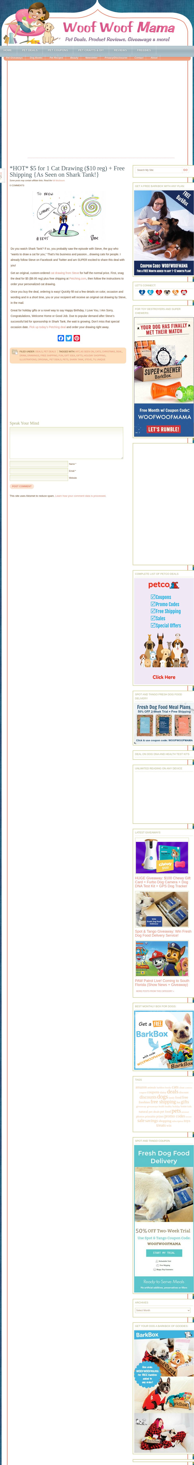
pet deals (55, 359)
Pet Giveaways (14, 57)
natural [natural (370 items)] (143, 1111)
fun (61, 355)
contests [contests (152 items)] (188, 1087)
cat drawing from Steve (65, 273)
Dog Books (36, 57)
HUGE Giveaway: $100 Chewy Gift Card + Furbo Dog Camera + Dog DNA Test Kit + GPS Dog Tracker (163, 882)
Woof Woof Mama (97, 23)
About (153, 57)
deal (119, 351)
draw (23, 355)
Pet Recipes (56, 57)
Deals (39, 351)
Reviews (120, 50)
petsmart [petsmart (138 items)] (185, 1112)
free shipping (48, 355)
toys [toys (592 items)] (187, 1121)
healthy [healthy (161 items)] (168, 1106)
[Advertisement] (47, 110)
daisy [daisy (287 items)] (163, 1092)
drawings (33, 355)
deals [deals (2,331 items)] (172, 1091)
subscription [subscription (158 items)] (177, 1121)
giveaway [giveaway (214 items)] (141, 1106)
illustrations (28, 359)
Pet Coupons (58, 50)
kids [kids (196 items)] (189, 1106)
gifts (79, 355)
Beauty (74, 57)
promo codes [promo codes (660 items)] (174, 1116)
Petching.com (77, 278)
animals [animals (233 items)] (151, 1087)
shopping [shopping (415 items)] (165, 1121)
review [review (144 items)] (189, 1116)
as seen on (87, 351)
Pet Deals (30, 50)
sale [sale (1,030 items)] (141, 1120)
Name (72, 464)
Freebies (144, 50)
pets (65, 359)
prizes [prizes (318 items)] (160, 1116)
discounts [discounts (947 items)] (148, 1097)
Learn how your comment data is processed (80, 495)
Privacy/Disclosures (116, 57)
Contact (139, 57)
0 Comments (17, 185)
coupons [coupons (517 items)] (153, 1092)
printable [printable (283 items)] (150, 1116)
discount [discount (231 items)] (183, 1092)
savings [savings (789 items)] (151, 1120)
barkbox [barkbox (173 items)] (161, 1087)
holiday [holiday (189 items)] (176, 1106)
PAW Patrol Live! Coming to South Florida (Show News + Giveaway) (162, 983)
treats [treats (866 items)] (161, 1125)
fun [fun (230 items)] (178, 1102)
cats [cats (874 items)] (175, 1086)
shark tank (76, 359)
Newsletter (91, 57)
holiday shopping (94, 355)
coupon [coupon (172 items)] (142, 1092)
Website (73, 478)
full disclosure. (59, 180)
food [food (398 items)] (178, 1097)
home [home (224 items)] (184, 1106)
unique (101, 359)
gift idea (69, 355)
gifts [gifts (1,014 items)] (185, 1101)
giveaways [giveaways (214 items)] (152, 1106)
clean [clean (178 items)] (181, 1087)
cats (98, 351)
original (43, 359)
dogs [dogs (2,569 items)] (162, 1096)
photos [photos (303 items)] (140, 1116)
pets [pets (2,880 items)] (176, 1111)
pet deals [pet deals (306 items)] (154, 1111)
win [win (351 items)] (169, 1125)
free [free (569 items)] (185, 1097)
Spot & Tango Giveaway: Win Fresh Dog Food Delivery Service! (163, 933)
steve (88, 359)
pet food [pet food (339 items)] (165, 1111)
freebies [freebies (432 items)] (144, 1102)
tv (94, 359)
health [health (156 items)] (161, 1106)
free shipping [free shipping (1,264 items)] (163, 1101)
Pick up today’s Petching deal (47, 327)
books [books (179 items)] (168, 1087)
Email (72, 471)
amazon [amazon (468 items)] (141, 1087)
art (77, 351)
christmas (108, 351)
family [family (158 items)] (172, 1098)
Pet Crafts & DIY (91, 50)
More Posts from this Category (154, 991)
